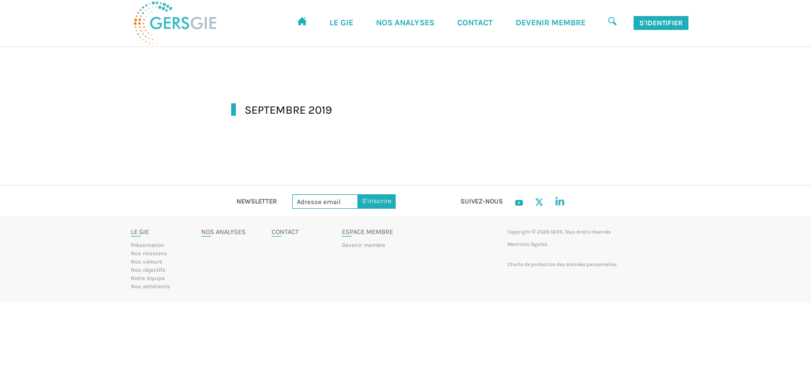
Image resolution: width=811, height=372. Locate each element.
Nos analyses (223, 232)
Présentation (147, 245)
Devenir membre (363, 245)
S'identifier (661, 23)
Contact (285, 232)
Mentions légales (527, 244)
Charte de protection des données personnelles (562, 264)
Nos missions (149, 253)
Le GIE (140, 232)
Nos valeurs (146, 261)
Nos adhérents (150, 286)
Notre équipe (148, 278)
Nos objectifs (148, 270)
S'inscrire (377, 201)
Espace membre (367, 232)
